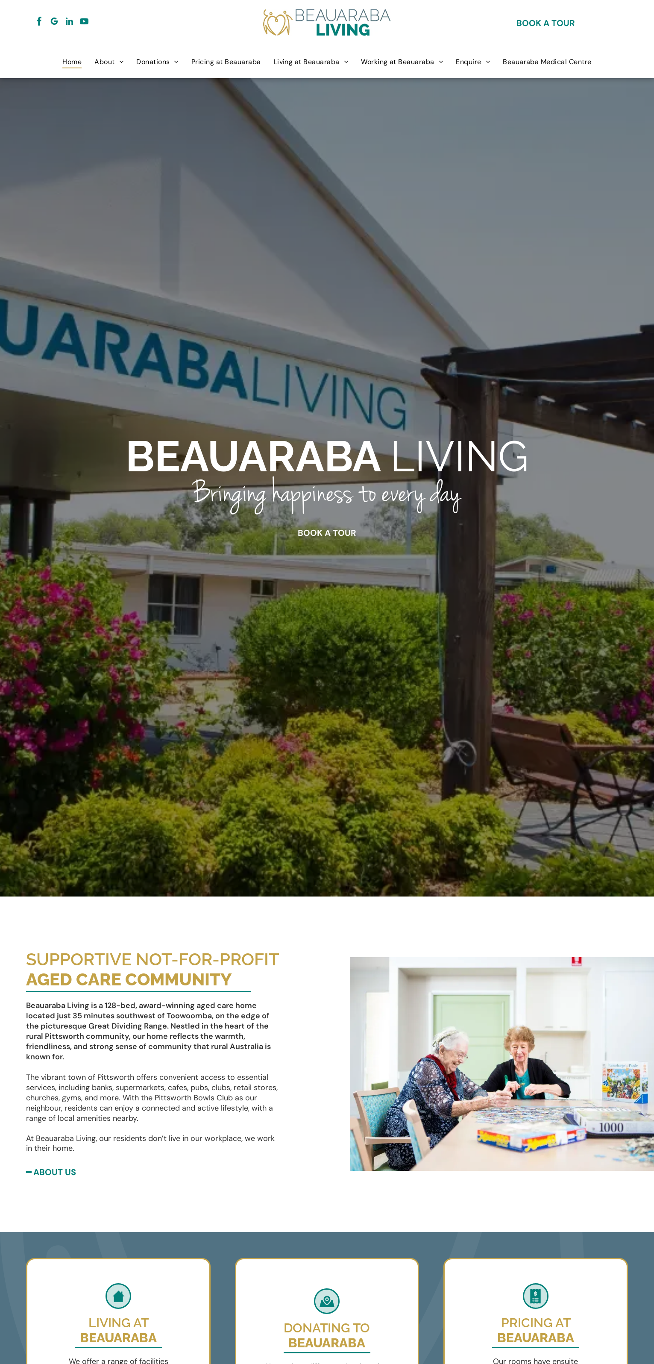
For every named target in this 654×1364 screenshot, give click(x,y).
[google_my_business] (54, 22)
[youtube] (84, 22)
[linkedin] (69, 22)
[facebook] (39, 22)
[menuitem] (72, 61)
